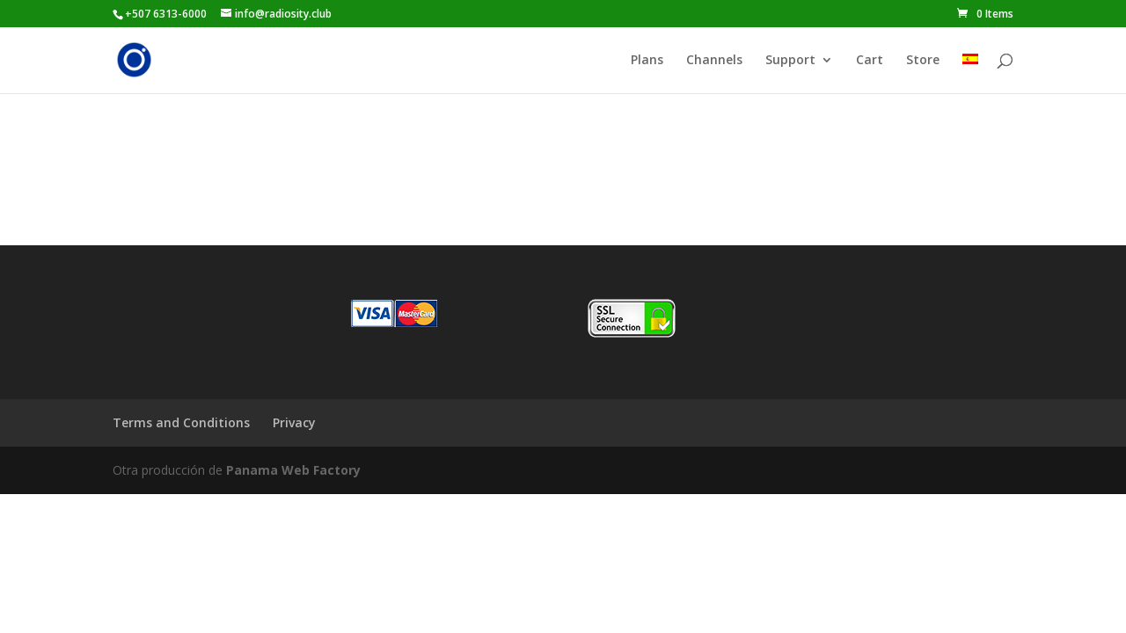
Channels (714, 61)
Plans (647, 61)
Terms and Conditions (181, 422)
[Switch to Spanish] (970, 73)
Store (923, 61)
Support (790, 61)
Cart (869, 61)
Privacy (294, 422)
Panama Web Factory (293, 470)
